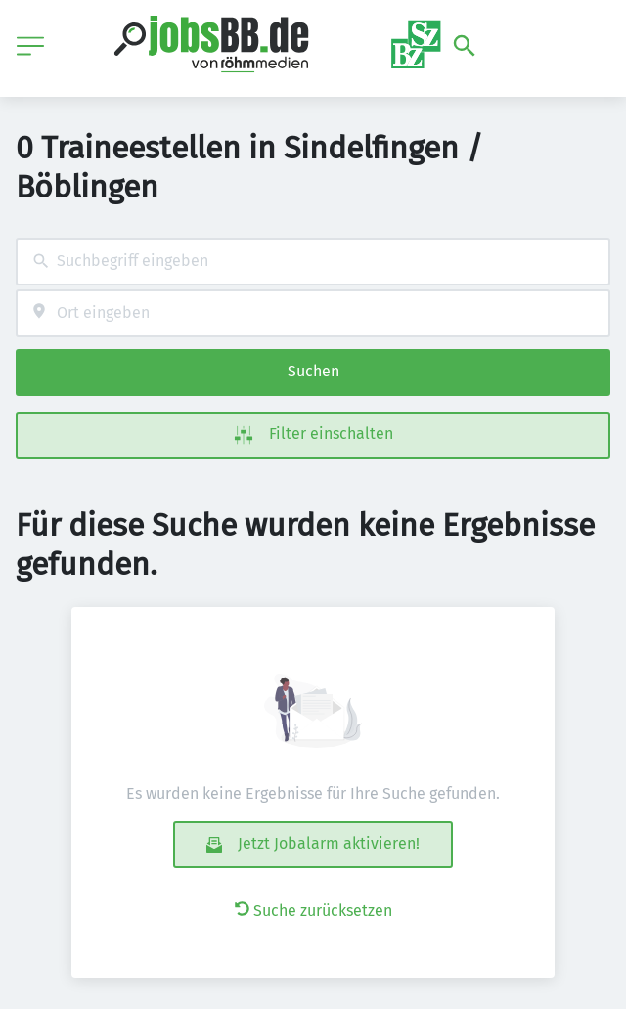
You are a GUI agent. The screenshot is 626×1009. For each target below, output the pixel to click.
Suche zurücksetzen (313, 910)
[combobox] (313, 261)
